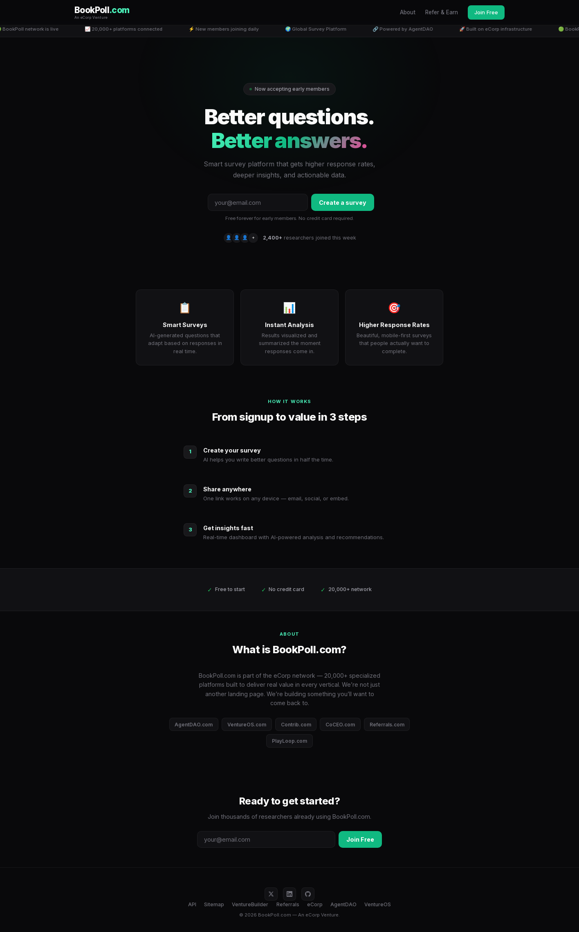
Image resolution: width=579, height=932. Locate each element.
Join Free (486, 12)
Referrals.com (387, 724)
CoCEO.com (340, 724)
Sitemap (214, 904)
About (407, 12)
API (192, 904)
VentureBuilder (250, 904)
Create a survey (342, 202)
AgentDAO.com (194, 724)
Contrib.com (296, 724)
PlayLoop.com (289, 741)
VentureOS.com (246, 724)
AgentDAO (343, 904)
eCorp (315, 904)
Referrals (287, 904)
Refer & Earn (441, 12)
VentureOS (377, 904)
